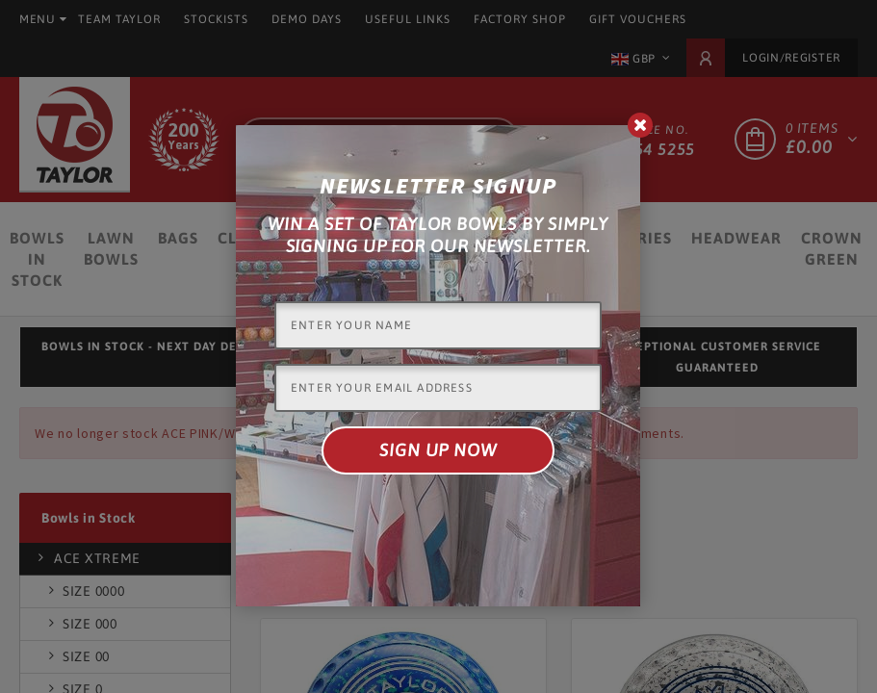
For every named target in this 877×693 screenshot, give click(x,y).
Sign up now (438, 450)
